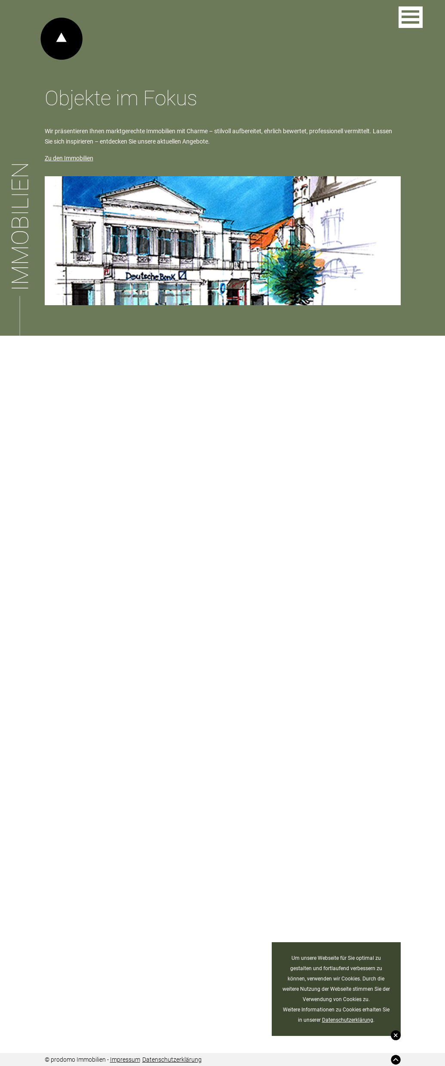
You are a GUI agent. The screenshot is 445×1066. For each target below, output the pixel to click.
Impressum (125, 1059)
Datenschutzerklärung (347, 1020)
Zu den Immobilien (69, 158)
